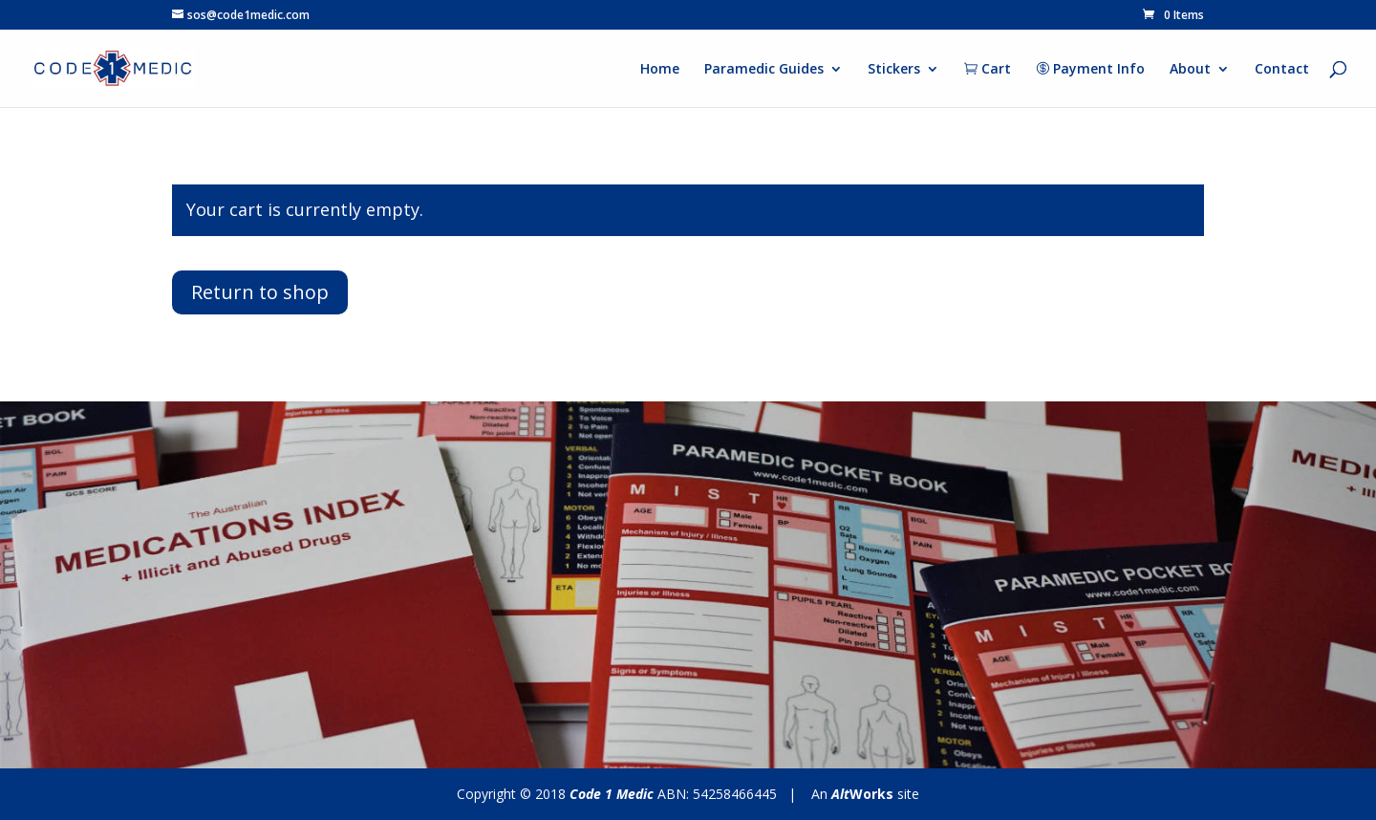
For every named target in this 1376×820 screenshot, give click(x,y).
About (1190, 69)
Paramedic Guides (764, 69)
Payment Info (1090, 69)
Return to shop (260, 292)
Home (659, 69)
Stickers (894, 69)
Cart (987, 69)
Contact (1282, 69)
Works (862, 794)
